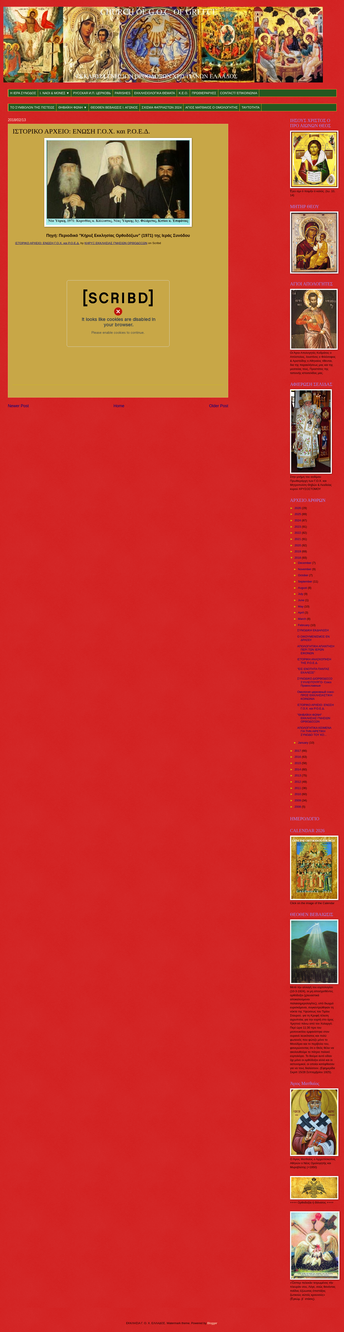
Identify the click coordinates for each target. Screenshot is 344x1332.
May (301, 606)
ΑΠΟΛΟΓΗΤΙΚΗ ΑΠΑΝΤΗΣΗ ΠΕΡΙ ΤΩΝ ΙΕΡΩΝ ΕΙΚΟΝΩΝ (315, 650)
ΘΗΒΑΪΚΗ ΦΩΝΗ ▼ (72, 107)
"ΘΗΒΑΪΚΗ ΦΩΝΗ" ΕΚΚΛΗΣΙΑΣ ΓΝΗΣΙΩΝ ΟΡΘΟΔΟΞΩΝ (313, 718)
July (301, 594)
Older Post (218, 406)
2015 (298, 763)
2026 (298, 508)
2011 (298, 788)
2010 (298, 794)
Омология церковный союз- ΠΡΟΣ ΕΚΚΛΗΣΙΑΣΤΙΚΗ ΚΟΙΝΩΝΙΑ (315, 695)
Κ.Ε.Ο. (183, 93)
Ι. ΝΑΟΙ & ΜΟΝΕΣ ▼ (54, 93)
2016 (298, 756)
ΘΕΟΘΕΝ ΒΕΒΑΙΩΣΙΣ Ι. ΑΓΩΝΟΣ (114, 107)
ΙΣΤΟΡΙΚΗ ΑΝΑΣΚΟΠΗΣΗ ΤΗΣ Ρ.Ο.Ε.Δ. (314, 661)
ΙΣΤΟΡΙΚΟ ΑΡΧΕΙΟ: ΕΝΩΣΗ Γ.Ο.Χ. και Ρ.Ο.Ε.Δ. (47, 243)
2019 (298, 551)
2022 (298, 532)
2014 (298, 769)
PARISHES (122, 93)
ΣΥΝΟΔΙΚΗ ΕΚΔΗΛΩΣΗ (313, 630)
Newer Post (18, 406)
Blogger (212, 1323)
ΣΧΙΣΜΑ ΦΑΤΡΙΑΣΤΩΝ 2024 (161, 107)
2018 (298, 557)
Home (119, 406)
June (301, 600)
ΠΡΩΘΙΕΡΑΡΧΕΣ (204, 93)
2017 (298, 750)
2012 (298, 781)
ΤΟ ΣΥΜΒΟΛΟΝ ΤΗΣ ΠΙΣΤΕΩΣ (32, 107)
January (303, 742)
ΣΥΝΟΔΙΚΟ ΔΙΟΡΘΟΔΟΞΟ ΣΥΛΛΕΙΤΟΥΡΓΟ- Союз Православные (314, 682)
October (303, 575)
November (305, 569)
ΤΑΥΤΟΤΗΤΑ (250, 107)
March (302, 618)
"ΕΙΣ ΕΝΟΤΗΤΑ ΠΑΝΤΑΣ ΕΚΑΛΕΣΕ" (313, 670)
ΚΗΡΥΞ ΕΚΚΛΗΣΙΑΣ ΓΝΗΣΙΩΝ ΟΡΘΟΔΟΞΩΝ (116, 243)
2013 (298, 775)
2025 (298, 514)
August (303, 587)
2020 (298, 545)
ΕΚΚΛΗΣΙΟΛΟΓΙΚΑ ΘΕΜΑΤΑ (154, 93)
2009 (298, 800)
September (305, 581)
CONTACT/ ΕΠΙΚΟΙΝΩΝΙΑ (238, 93)
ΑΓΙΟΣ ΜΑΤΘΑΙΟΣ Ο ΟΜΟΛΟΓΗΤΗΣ (211, 107)
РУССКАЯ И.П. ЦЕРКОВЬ (92, 93)
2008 (298, 806)
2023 (298, 526)
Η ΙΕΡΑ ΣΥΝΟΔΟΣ (23, 93)
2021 (298, 539)
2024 (298, 520)
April (301, 612)
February (304, 625)
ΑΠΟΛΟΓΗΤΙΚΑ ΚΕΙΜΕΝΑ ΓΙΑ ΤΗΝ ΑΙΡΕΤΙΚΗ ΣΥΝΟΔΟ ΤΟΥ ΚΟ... (314, 731)
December (305, 563)
